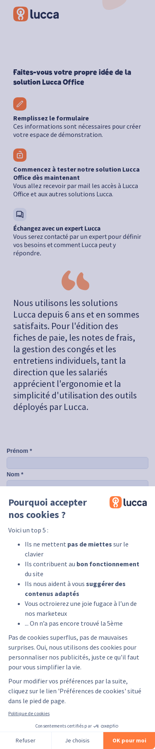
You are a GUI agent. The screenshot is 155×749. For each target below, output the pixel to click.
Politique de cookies (29, 713)
